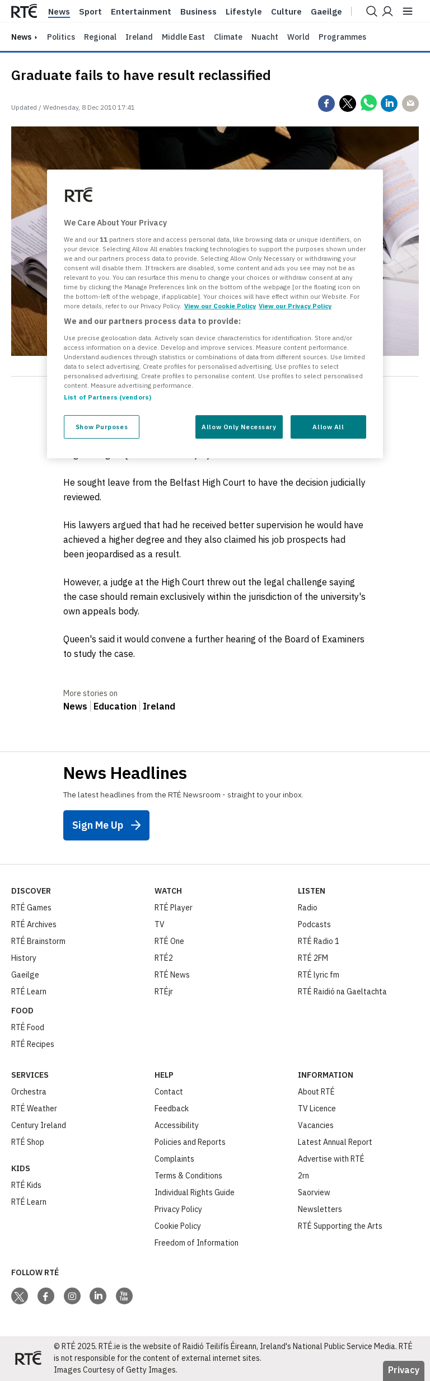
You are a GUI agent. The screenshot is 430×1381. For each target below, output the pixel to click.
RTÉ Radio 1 (318, 941)
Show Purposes (102, 426)
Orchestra (28, 1092)
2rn (303, 1176)
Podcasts (314, 924)
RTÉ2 (164, 958)
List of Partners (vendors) (107, 397)
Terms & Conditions (188, 1176)
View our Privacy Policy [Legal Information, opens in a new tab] (295, 306)
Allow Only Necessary (239, 426)
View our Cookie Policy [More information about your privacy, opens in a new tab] (220, 306)
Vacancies (316, 1125)
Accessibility (177, 1125)
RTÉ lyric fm (318, 975)
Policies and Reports (190, 1142)
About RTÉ (316, 1092)
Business (198, 12)
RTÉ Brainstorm (38, 941)
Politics (61, 37)
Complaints (174, 1159)
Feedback (172, 1108)
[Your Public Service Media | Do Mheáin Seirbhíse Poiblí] (28, 1358)
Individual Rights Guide (195, 1192)
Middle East (183, 37)
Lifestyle (244, 12)
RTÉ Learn (28, 992)
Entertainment (141, 12)
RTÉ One (169, 941)
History (23, 958)
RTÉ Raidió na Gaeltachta (342, 992)
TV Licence (317, 1108)
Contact (169, 1092)
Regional (100, 37)
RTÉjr (164, 992)
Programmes (342, 37)
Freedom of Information (197, 1243)
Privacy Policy (178, 1209)
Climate (228, 37)
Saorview (314, 1192)
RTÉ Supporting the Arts (340, 1226)
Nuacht (264, 37)
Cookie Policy (178, 1226)
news (21, 37)
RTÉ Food (27, 1027)
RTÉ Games (31, 908)
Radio (307, 908)
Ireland (139, 37)
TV (160, 924)
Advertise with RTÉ (331, 1159)
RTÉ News (172, 975)
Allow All (328, 426)
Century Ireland (38, 1125)
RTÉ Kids (26, 1185)
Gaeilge (326, 12)
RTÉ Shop (27, 1142)
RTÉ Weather (34, 1108)
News (59, 12)
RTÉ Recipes (32, 1044)
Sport (90, 12)
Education (115, 706)
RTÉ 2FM (313, 958)
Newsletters (320, 1209)
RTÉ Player (174, 908)
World (298, 37)
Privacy (403, 1369)
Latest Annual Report (335, 1142)
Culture (286, 12)
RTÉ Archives (34, 924)
